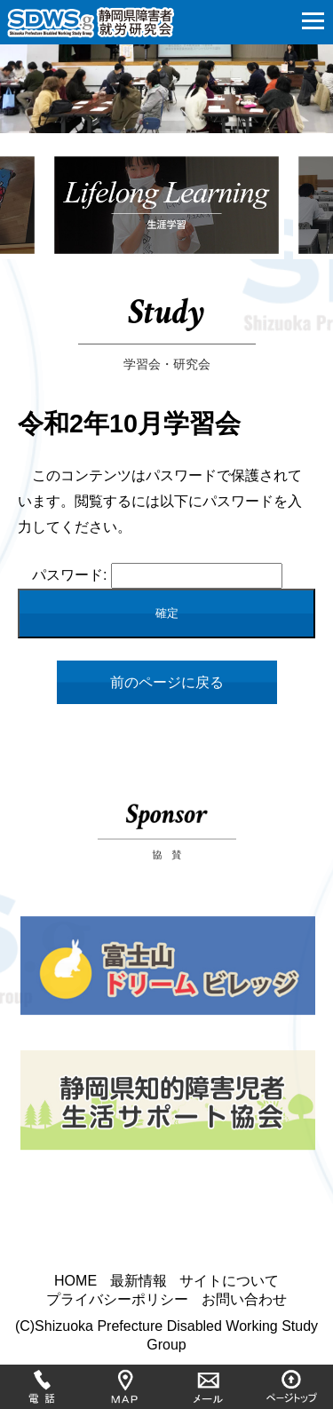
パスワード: (157, 574)
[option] (166, 216)
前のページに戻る (167, 682)
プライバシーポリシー (117, 1299)
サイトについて (229, 1280)
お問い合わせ (244, 1299)
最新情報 (138, 1280)
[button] (313, 18)
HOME (75, 1280)
